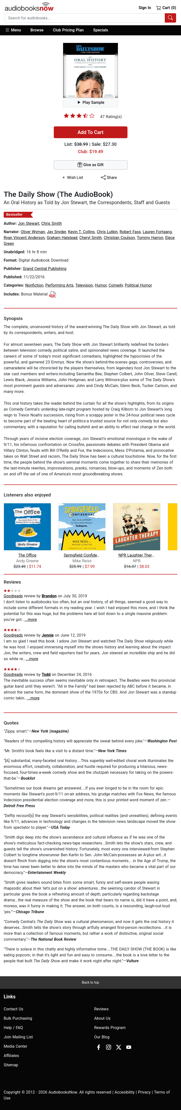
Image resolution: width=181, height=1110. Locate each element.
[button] (15, 30)
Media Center (15, 1046)
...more (31, 619)
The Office (27, 555)
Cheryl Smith (90, 237)
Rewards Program (110, 1027)
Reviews (101, 1009)
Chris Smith (51, 223)
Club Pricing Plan (68, 30)
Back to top (90, 982)
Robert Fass (130, 231)
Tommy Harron (150, 237)
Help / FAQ (13, 1027)
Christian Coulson (119, 237)
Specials (100, 30)
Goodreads (13, 596)
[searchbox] (85, 18)
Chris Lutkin (107, 231)
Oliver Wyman (33, 231)
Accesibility (125, 1092)
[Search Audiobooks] (170, 18)
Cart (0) (166, 7)
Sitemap (11, 1065)
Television (84, 285)
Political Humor (138, 285)
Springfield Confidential (82, 555)
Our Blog (102, 1037)
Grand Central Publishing (45, 268)
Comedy (116, 285)
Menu (13, 29)
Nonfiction (34, 285)
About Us (102, 1018)
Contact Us (13, 1009)
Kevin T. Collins (81, 231)
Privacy (144, 1092)
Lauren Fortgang (157, 231)
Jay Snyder (56, 231)
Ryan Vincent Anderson (24, 237)
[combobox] (90, 18)
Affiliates (11, 1055)
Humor (101, 285)
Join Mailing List (18, 1037)
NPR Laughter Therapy (136, 555)
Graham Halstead (62, 237)
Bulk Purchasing (18, 1018)
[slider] (79, 115)
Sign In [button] (145, 7)
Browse (36, 30)
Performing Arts (59, 285)
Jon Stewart (28, 223)
